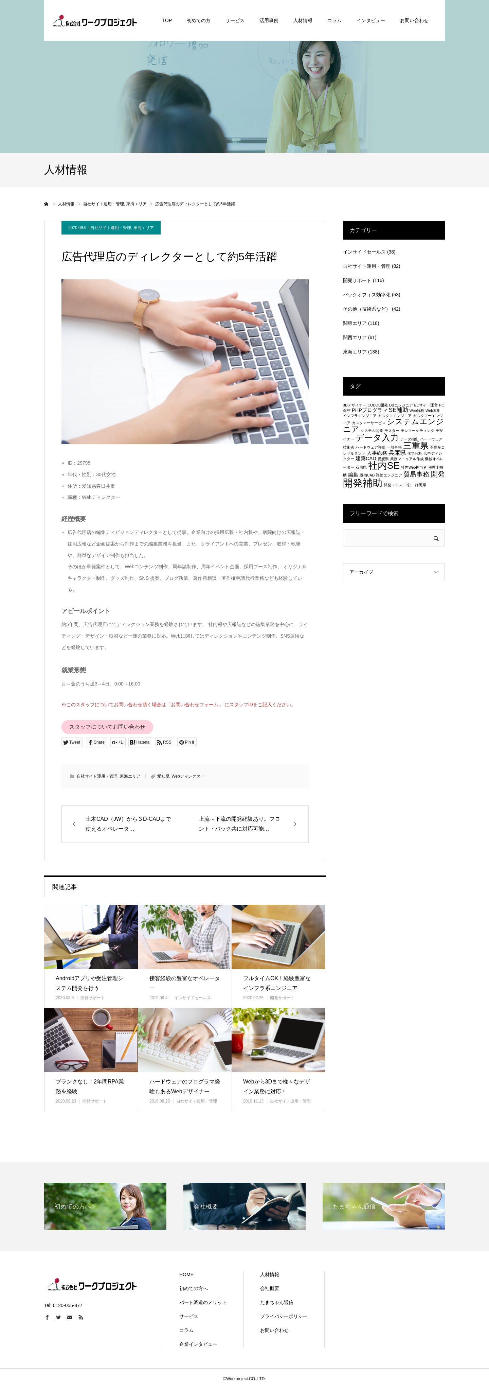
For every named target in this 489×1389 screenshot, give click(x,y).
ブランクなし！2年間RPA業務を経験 (90, 1086)
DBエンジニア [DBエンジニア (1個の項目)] (401, 405)
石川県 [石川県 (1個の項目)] (361, 467)
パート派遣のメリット (203, 1302)
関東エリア (355, 323)
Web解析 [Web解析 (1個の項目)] (417, 411)
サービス (188, 1316)
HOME (186, 1274)
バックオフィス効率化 (367, 294)
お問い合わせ (274, 1330)
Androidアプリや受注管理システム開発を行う (89, 983)
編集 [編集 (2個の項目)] (353, 475)
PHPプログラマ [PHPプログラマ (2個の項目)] (369, 410)
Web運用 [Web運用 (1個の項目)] (432, 411)
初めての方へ (193, 1288)
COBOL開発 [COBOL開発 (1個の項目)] (378, 405)
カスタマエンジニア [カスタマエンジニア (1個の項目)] (395, 416)
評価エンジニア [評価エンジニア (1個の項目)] (389, 475)
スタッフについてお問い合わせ (107, 727)
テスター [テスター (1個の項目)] (391, 431)
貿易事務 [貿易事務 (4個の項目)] (416, 474)
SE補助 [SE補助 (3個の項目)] (398, 409)
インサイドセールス (192, 997)
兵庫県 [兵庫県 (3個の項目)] (397, 452)
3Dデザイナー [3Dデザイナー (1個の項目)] (354, 405)
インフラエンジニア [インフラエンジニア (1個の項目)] (360, 416)
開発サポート (92, 997)
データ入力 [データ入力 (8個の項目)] (377, 437)
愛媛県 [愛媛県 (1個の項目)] (383, 459)
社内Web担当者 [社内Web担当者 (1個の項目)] (414, 467)
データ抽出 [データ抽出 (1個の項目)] (409, 439)
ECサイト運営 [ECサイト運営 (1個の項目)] (426, 405)
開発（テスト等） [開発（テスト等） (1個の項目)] (399, 485)
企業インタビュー (198, 1344)
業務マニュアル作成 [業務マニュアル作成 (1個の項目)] (407, 459)
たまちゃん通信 (276, 1302)
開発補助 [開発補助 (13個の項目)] (362, 482)
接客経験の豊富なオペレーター (184, 983)
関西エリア (355, 337)
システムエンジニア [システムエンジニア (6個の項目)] (393, 425)
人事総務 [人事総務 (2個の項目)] (377, 453)
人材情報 (269, 1274)
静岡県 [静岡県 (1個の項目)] (420, 485)
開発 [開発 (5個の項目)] (438, 474)
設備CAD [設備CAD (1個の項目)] (367, 475)
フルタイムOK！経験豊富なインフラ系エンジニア (277, 983)
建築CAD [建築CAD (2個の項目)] (366, 458)
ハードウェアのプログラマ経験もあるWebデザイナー (184, 1086)
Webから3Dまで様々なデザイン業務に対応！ (276, 1086)
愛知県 (163, 776)
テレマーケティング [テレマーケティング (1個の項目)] (417, 431)
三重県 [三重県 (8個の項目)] (416, 445)
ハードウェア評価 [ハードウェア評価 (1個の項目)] (370, 447)
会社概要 (269, 1288)
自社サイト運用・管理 (110, 227)
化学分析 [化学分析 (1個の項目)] (414, 453)
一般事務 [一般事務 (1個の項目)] (394, 447)
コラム (186, 1330)
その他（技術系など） (367, 309)
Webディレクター (187, 776)
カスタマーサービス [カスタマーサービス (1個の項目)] (368, 423)
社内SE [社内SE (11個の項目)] (384, 465)
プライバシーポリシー (284, 1316)
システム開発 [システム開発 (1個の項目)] (372, 431)
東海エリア (143, 227)
